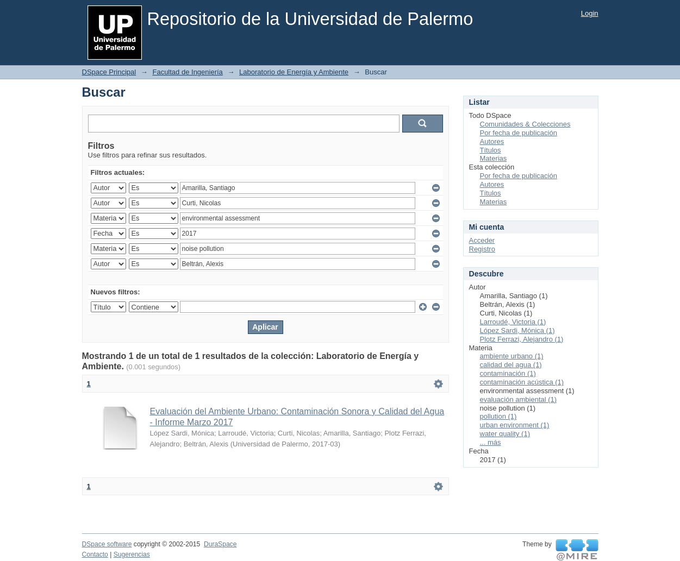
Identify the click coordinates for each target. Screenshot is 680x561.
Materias (493, 158)
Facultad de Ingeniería (187, 72)
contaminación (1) (508, 373)
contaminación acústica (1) (522, 382)
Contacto (95, 554)
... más (490, 442)
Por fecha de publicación (518, 133)
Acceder (482, 240)
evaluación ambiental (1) (518, 399)
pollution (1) (498, 416)
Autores (492, 141)
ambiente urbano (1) (512, 356)
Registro (482, 249)
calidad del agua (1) (511, 365)
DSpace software (107, 544)
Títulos (490, 150)
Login (589, 13)
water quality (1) (505, 434)
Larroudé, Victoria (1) (513, 322)
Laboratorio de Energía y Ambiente (293, 72)
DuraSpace (220, 544)
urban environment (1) (515, 425)
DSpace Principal (109, 72)
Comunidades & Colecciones (525, 124)
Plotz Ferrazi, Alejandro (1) (522, 339)
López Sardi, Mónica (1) (517, 330)
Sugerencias (132, 554)
